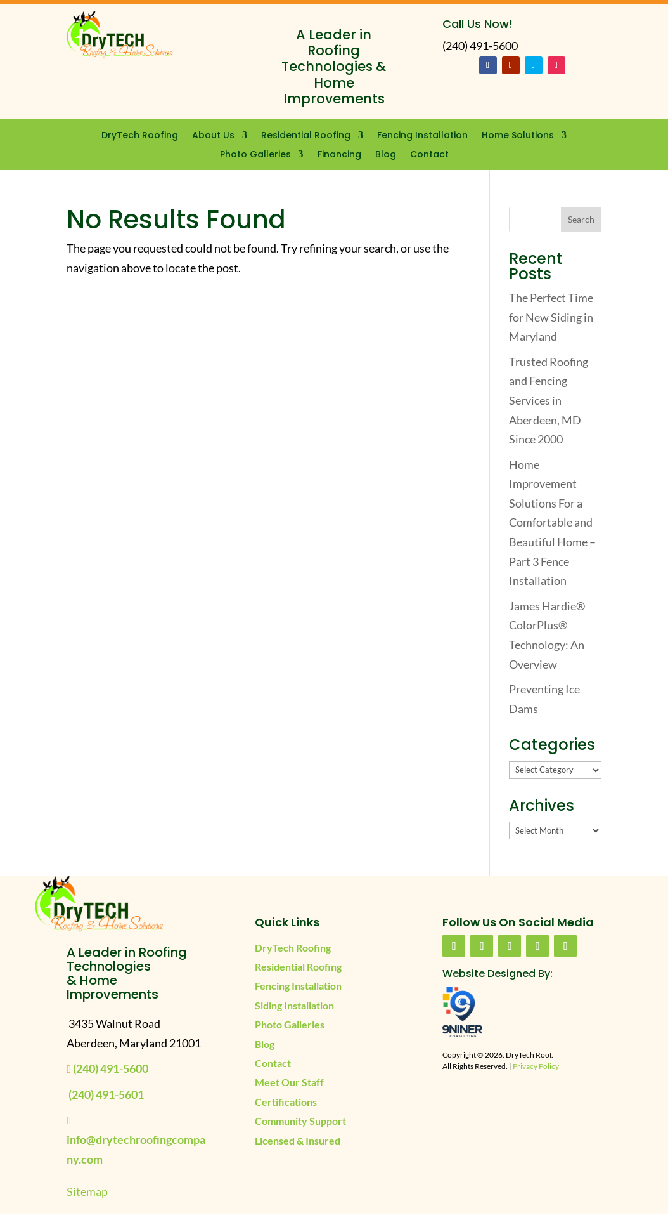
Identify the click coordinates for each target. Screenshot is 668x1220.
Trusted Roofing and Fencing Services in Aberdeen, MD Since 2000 (548, 400)
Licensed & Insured (297, 1140)
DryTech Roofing (139, 136)
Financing (339, 155)
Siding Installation (294, 1005)
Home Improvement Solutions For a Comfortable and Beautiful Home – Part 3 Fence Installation (552, 522)
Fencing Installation (422, 136)
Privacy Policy (536, 1066)
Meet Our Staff (289, 1082)
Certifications (286, 1102)
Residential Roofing (305, 136)
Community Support (300, 1121)
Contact (429, 155)
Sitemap (87, 1191)
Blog (385, 155)
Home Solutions (518, 136)
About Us (213, 136)
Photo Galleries (255, 155)
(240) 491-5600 (110, 1068)
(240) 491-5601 (106, 1094)
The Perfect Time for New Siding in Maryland (551, 317)
